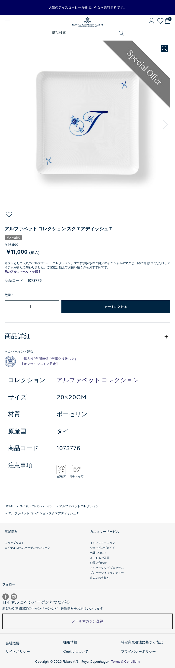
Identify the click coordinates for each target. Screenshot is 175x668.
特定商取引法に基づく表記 (142, 642)
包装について (98, 552)
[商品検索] (87, 33)
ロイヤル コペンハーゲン (36, 506)
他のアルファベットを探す (23, 272)
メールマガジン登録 (87, 621)
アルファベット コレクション (98, 380)
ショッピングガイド (102, 547)
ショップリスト (14, 543)
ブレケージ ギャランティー (107, 572)
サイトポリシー (18, 651)
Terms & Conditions (125, 662)
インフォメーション (102, 543)
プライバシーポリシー (138, 651)
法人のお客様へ (99, 577)
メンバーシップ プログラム (107, 568)
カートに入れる (116, 307)
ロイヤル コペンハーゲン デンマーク (27, 547)
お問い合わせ (98, 562)
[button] (165, 124)
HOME (9, 506)
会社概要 (12, 643)
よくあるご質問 (99, 558)
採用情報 (70, 642)
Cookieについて (75, 651)
